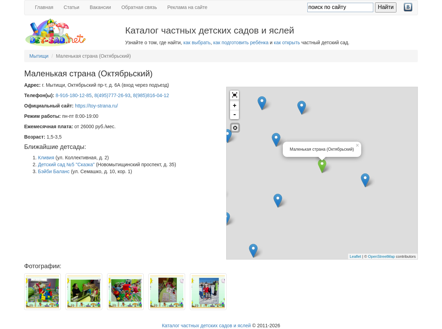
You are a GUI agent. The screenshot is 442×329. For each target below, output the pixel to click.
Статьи (71, 7)
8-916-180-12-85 (74, 95)
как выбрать (197, 42)
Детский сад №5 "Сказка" (66, 164)
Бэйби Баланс (54, 171)
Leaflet (355, 256)
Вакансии (100, 7)
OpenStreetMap (381, 256)
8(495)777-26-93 (112, 95)
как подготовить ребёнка (241, 42)
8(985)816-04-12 (151, 95)
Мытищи (38, 56)
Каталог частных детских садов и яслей (206, 325)
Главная (44, 7)
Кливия (46, 157)
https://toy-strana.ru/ (96, 106)
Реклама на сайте (187, 7)
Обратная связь (139, 7)
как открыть (287, 42)
